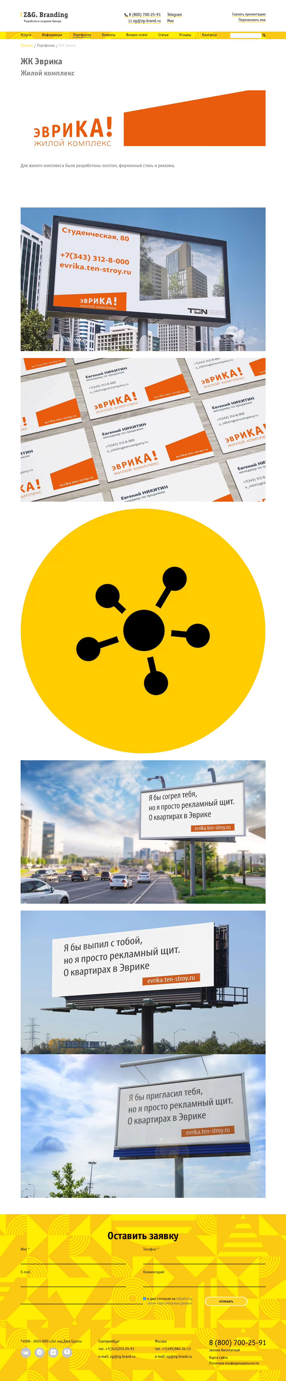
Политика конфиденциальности (234, 1363)
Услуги (26, 35)
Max (170, 21)
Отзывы (185, 35)
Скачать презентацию (249, 14)
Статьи (163, 35)
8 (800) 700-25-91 (142, 15)
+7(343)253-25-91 (120, 1349)
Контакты (209, 35)
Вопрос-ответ (137, 35)
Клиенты (108, 35)
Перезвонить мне (252, 20)
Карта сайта (218, 1358)
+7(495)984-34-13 (176, 1349)
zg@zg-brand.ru (144, 21)
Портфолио (82, 35)
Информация (52, 35)
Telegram (174, 15)
